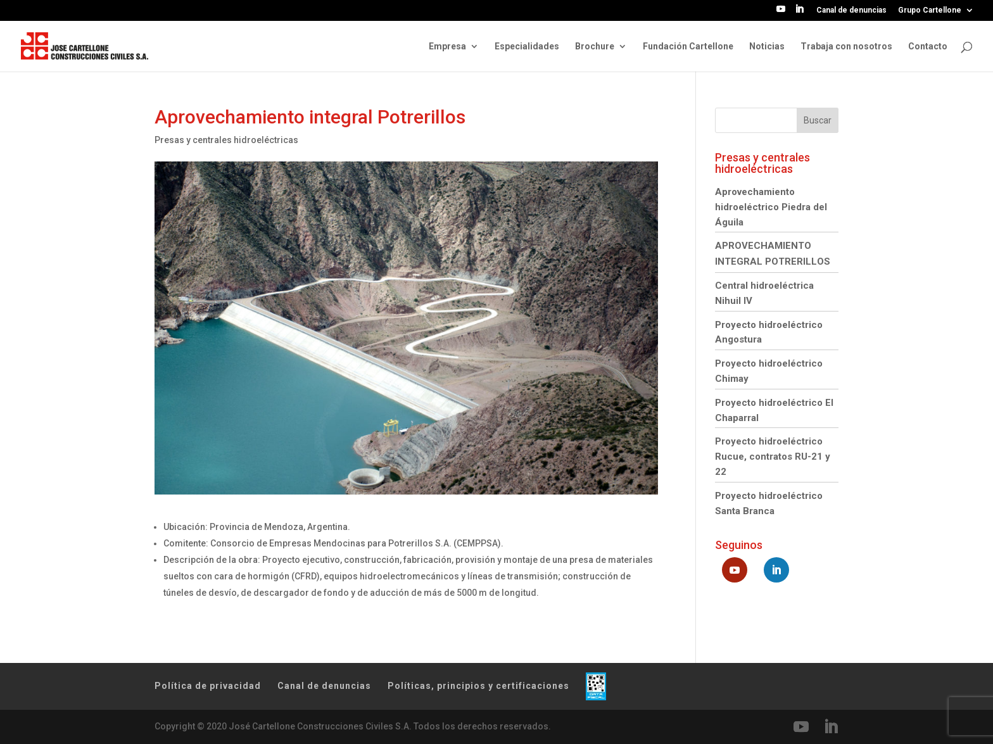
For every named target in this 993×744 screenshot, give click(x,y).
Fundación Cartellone (688, 46)
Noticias (767, 46)
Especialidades (527, 46)
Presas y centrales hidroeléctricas (226, 140)
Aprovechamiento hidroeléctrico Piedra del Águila (771, 207)
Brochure (594, 46)
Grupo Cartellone (929, 10)
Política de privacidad (208, 686)
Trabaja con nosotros (846, 46)
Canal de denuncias (851, 10)
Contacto (927, 46)
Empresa (447, 46)
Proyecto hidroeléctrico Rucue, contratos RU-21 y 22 (772, 456)
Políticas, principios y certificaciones (478, 686)
